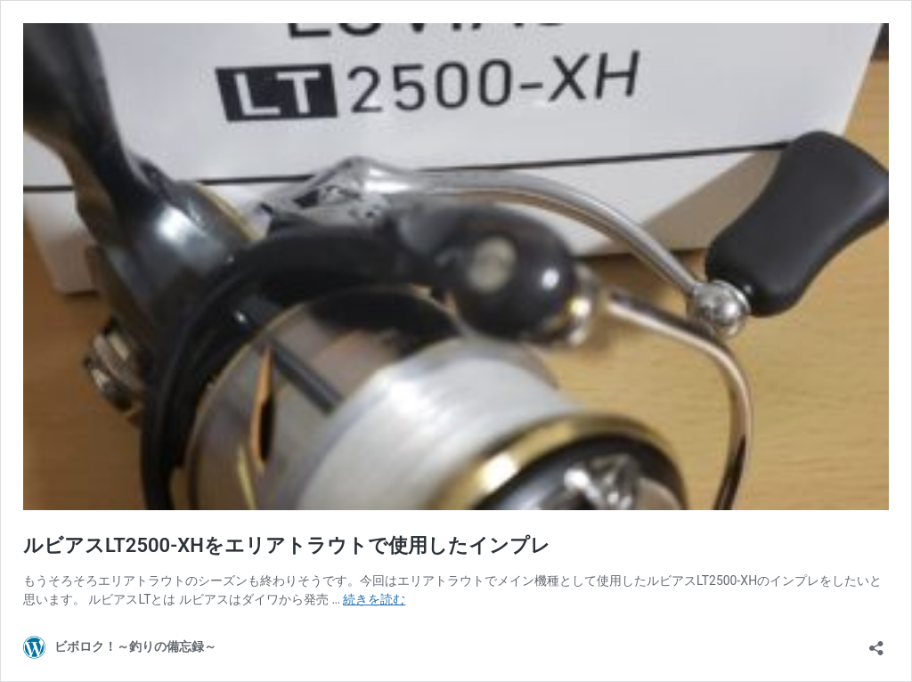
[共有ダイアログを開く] (876, 642)
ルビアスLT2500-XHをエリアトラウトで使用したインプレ (286, 545)
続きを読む (374, 599)
